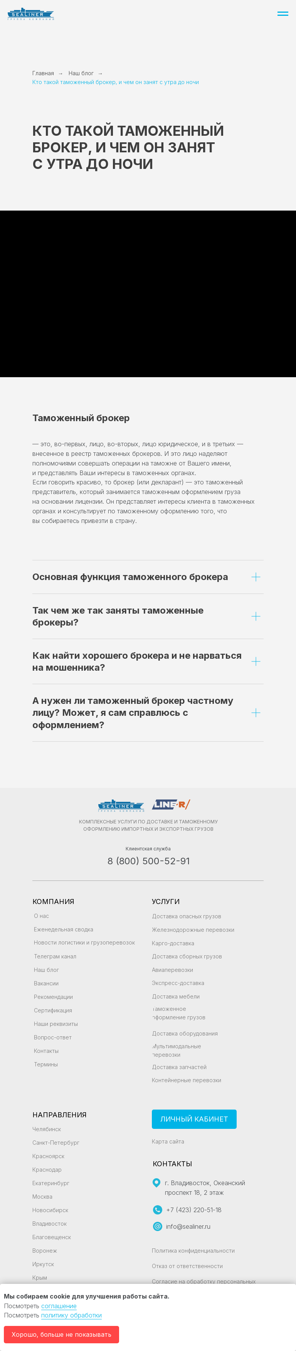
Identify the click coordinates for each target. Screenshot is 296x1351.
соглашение (59, 1306)
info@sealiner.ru (188, 1226)
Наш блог (81, 73)
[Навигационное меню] (283, 14)
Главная (43, 73)
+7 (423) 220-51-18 (194, 1210)
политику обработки (71, 1315)
